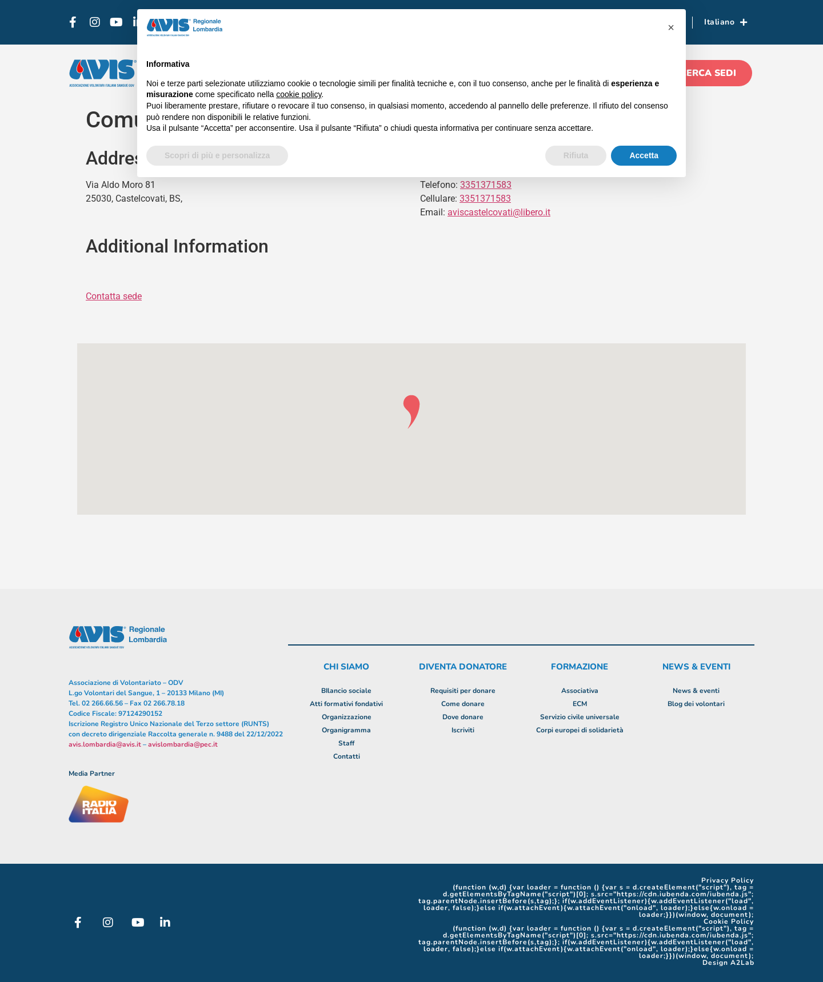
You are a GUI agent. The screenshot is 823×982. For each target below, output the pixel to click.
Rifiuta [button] (576, 155)
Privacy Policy (727, 880)
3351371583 (485, 198)
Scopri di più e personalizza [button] (217, 155)
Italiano (726, 22)
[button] (671, 27)
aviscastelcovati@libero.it (499, 212)
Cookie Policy (729, 921)
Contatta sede (114, 296)
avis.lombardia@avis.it (105, 744)
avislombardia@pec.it (183, 744)
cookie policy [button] (298, 94)
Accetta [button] (643, 155)
